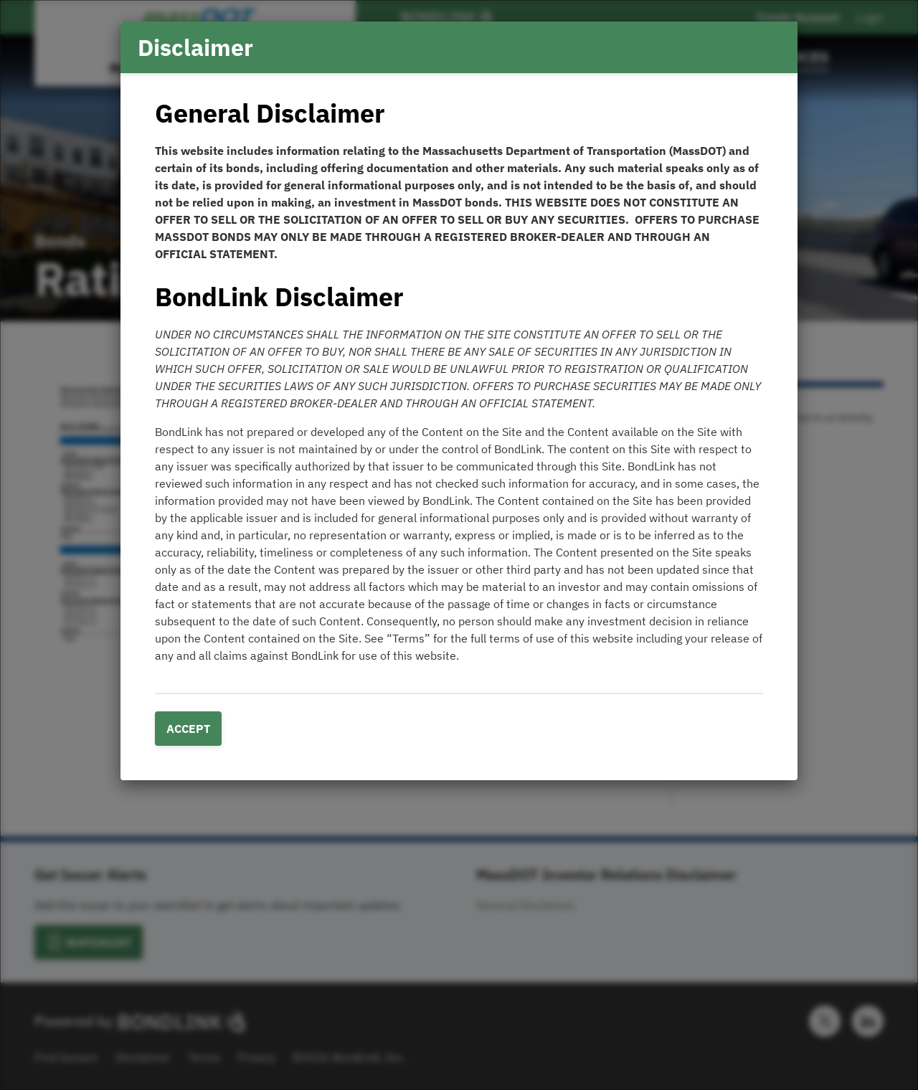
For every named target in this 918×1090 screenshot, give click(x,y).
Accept (188, 728)
